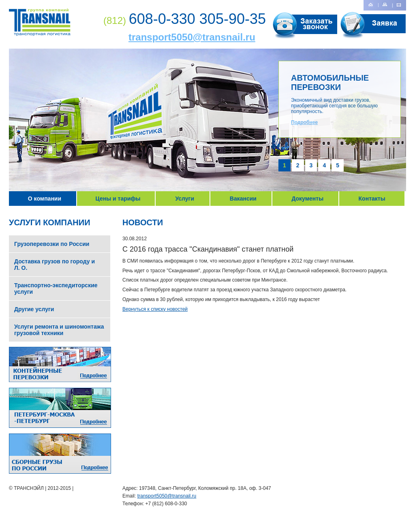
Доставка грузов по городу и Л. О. (54, 264)
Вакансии (243, 198)
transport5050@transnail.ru (191, 37)
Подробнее (304, 122)
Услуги (184, 198)
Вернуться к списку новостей (155, 309)
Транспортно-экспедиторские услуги (56, 288)
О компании (44, 198)
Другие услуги (34, 309)
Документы (307, 198)
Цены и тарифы (118, 198)
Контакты (372, 198)
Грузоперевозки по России (51, 244)
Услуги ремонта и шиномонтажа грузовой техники (59, 329)
